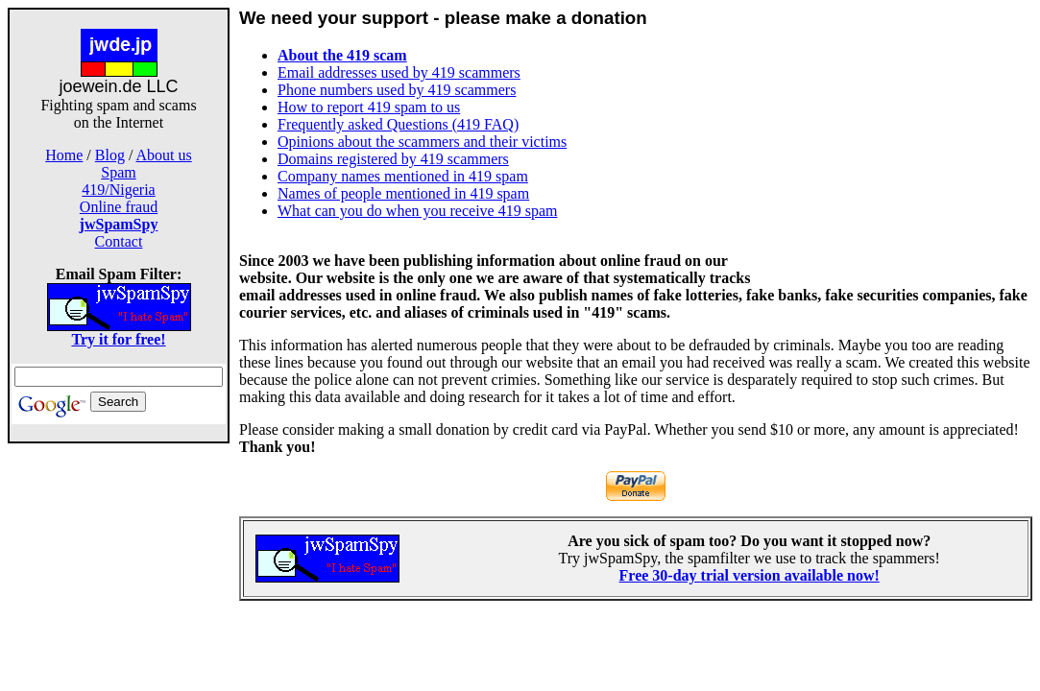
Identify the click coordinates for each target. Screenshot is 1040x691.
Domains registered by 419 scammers (393, 159)
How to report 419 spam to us (369, 107)
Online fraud (118, 207)
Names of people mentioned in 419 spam (403, 193)
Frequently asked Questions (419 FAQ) (398, 124)
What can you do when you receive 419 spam (417, 211)
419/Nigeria (118, 189)
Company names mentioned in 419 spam (403, 176)
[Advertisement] (901, 139)
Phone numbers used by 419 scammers (397, 90)
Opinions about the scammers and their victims (422, 141)
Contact (119, 241)
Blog (110, 155)
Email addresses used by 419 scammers (399, 72)
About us (164, 155)
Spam (118, 172)
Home (64, 155)
